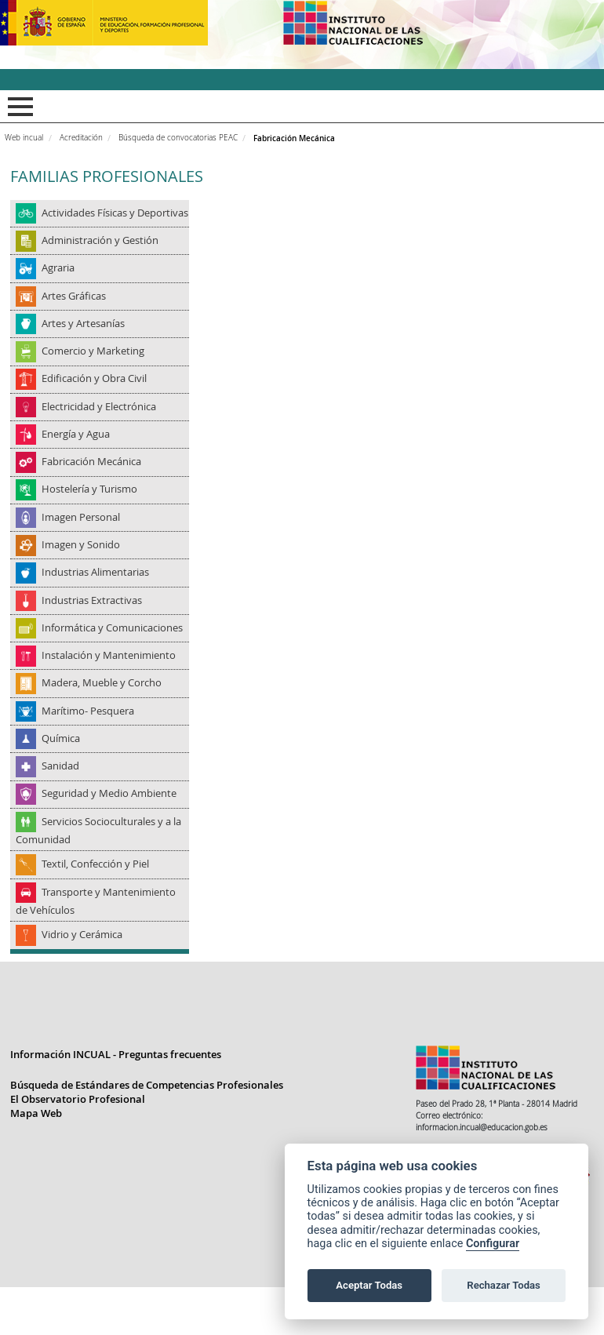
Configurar (492, 1243)
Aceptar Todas (369, 1285)
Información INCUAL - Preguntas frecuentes (115, 1104)
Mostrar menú (17, 106)
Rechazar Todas (503, 1285)
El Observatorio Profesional (77, 1148)
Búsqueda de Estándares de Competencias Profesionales (146, 1134)
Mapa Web (36, 1162)
